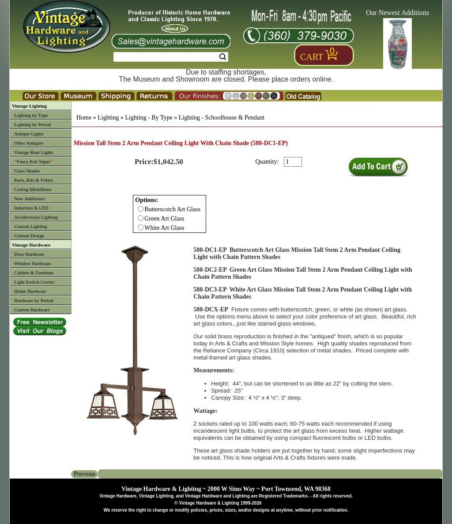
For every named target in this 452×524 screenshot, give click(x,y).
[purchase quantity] (293, 162)
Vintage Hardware (31, 244)
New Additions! (29, 198)
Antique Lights (28, 133)
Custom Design (29, 235)
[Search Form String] (170, 57)
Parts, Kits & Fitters (33, 180)
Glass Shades (27, 170)
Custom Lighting (30, 226)
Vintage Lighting (29, 106)
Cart (311, 57)
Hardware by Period (33, 300)
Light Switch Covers (34, 281)
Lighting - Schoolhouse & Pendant (221, 117)
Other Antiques (29, 143)
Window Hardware (32, 263)
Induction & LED (31, 207)
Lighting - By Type (148, 117)
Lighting (108, 117)
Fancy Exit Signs (33, 161)
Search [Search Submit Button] (222, 57)
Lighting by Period (32, 124)
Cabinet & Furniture (33, 272)
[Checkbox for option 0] (140, 209)
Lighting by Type (31, 115)
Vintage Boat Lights (33, 152)
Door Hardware (29, 254)
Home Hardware (30, 291)
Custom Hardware (31, 309)
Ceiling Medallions (33, 189)
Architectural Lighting (36, 217)
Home (83, 117)
